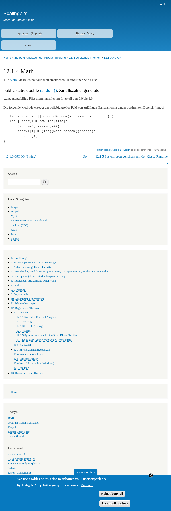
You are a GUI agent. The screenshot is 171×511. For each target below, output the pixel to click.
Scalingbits (15, 13)
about (29, 45)
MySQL (15, 216)
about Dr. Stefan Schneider (23, 422)
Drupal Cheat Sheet (19, 431)
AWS (14, 229)
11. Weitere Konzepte (23, 303)
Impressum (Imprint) (29, 33)
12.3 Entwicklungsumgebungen (32, 349)
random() (48, 90)
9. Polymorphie (19, 294)
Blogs (14, 207)
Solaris (15, 238)
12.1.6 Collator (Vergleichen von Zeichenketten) (44, 339)
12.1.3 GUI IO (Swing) (19, 156)
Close (150, 478)
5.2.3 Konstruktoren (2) (21, 458)
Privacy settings (85, 474)
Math (13, 80)
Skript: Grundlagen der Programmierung (40, 57)
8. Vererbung (18, 289)
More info (87, 487)
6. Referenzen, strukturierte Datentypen (33, 280)
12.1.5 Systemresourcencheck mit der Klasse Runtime (47, 335)
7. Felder (16, 285)
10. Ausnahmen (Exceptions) (27, 298)
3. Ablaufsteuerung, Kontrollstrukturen (33, 267)
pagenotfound (16, 436)
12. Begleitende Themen (84, 57)
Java (13, 234)
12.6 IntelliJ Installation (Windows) (34, 363)
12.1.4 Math (23, 330)
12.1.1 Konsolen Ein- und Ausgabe (36, 317)
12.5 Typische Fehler (26, 358)
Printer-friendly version (108, 149)
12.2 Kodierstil (22, 345)
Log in (162, 4)
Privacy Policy (85, 33)
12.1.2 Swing (24, 321)
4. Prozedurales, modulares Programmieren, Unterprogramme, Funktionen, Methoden (59, 271)
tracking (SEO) (19, 225)
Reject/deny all (112, 496)
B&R (11, 418)
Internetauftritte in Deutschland (29, 220)
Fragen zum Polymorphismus (25, 463)
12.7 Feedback (22, 367)
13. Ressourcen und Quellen (27, 373)
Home (7, 57)
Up (85, 156)
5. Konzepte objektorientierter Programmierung (38, 276)
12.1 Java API (113, 57)
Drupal (15, 211)
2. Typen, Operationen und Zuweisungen (34, 262)
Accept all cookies (114, 505)
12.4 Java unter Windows (28, 354)
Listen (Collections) (19, 472)
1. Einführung (19, 258)
